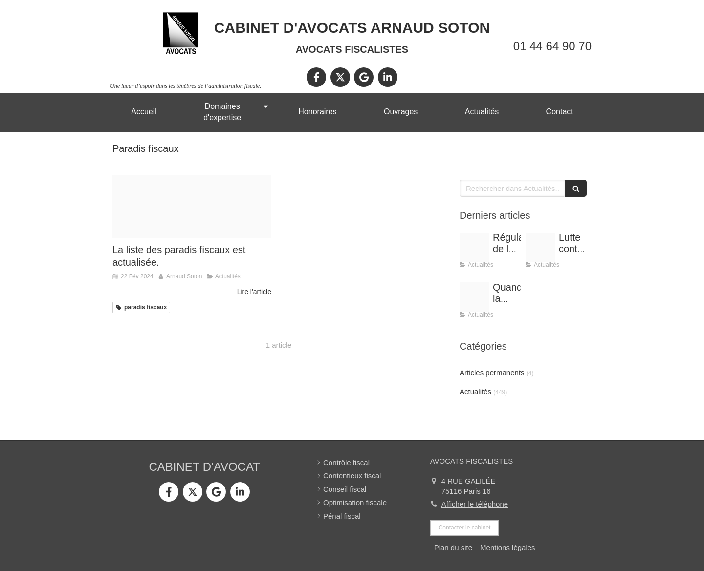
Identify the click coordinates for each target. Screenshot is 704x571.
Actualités (475, 391)
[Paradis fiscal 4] (191, 206)
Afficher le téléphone (474, 504)
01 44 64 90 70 (552, 46)
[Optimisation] (540, 247)
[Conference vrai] (474, 247)
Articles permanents (492, 372)
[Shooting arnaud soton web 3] (474, 297)
